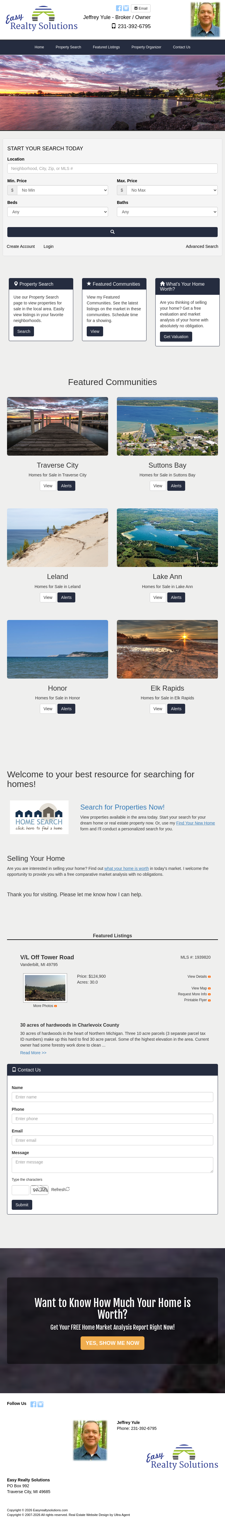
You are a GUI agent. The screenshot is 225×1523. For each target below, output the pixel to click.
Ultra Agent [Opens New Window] (122, 1515)
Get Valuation (176, 336)
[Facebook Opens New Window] (118, 8)
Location (15, 159)
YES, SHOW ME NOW (112, 1343)
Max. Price (127, 180)
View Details (197, 977)
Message (20, 1152)
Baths (122, 202)
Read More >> (33, 1052)
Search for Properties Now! (122, 807)
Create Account (21, 246)
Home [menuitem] (39, 47)
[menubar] (112, 47)
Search (23, 331)
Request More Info (192, 994)
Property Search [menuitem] (68, 47)
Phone (18, 1109)
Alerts (66, 485)
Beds (12, 202)
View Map (199, 988)
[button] (112, 232)
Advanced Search (202, 246)
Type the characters (27, 1180)
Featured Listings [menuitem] (106, 47)
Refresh (58, 1189)
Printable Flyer (195, 1000)
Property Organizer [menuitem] (146, 47)
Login (49, 246)
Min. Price (17, 180)
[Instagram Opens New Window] (125, 8)
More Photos (43, 1006)
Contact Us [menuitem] (181, 47)
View (95, 331)
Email (140, 8)
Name (17, 1087)
